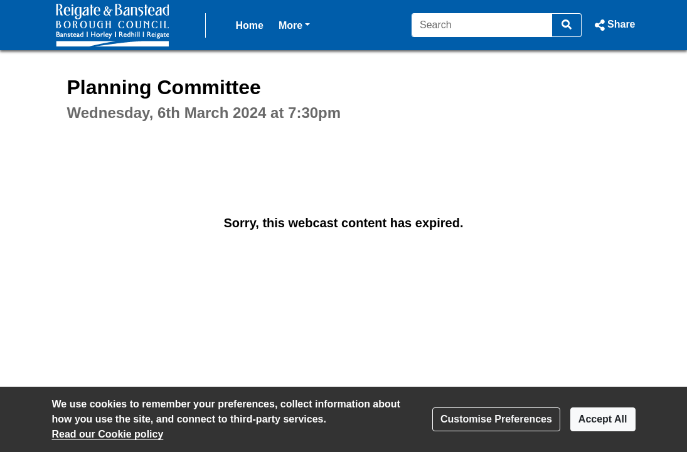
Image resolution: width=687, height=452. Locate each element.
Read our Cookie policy (108, 434)
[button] (613, 25)
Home (250, 25)
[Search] (482, 25)
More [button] (294, 24)
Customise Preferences (496, 419)
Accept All (602, 419)
